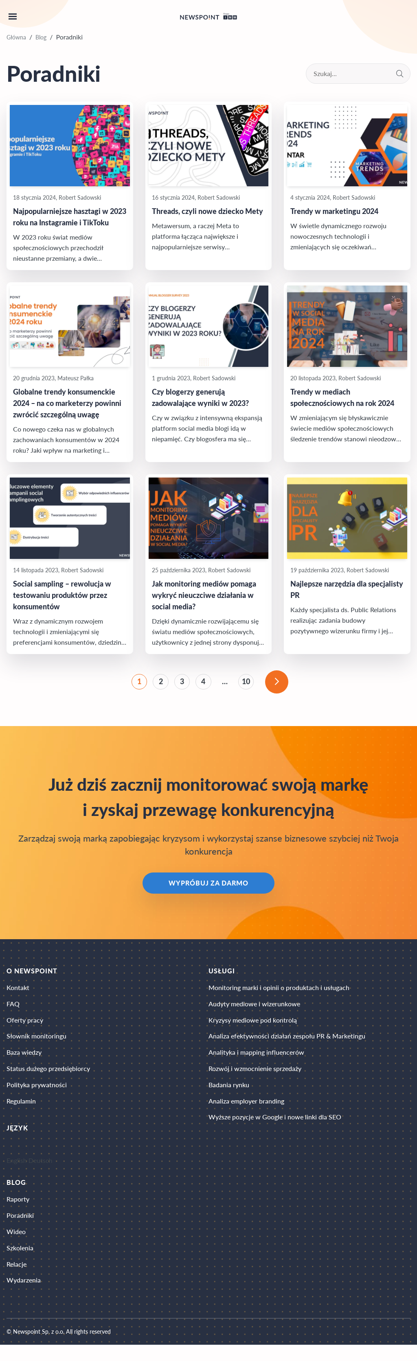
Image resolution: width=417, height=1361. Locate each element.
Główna (16, 37)
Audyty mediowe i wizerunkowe (254, 1009)
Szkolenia (20, 1262)
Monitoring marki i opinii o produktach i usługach (278, 992)
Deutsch (41, 1171)
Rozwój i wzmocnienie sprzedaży (254, 1077)
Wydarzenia (24, 1296)
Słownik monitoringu (36, 1043)
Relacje (16, 1279)
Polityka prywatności (37, 1094)
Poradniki (20, 1228)
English (17, 1171)
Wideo (16, 1245)
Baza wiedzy (24, 1060)
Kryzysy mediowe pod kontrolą (252, 1026)
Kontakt (18, 992)
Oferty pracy (25, 1026)
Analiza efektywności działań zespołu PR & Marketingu (286, 1043)
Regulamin (21, 1111)
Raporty (18, 1211)
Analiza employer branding (246, 1111)
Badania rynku (228, 1094)
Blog (40, 37)
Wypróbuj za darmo (208, 886)
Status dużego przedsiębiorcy (48, 1077)
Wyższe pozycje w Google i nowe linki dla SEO (274, 1128)
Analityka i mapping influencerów (256, 1060)
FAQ (13, 1009)
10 (248, 682)
